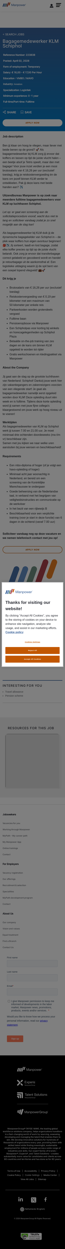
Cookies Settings (32, 642)
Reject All (32, 650)
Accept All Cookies (32, 659)
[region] (32, 624)
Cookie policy (14, 632)
